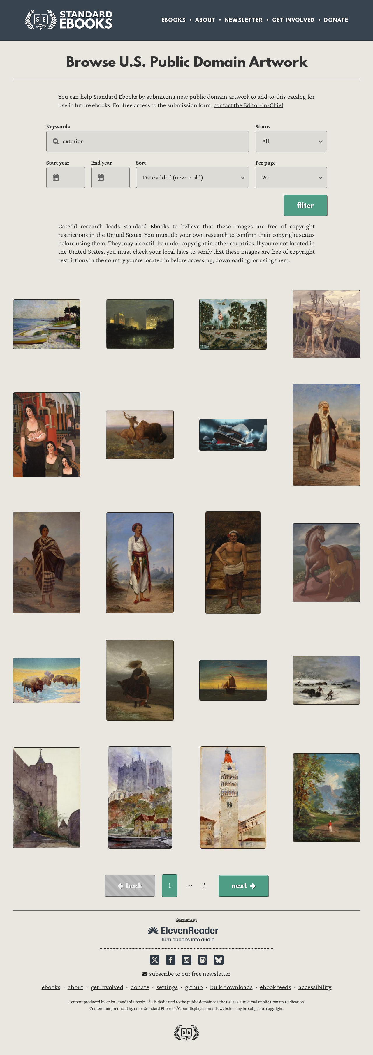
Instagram (186, 960)
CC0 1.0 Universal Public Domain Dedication (265, 1002)
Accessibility (315, 987)
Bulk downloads (231, 987)
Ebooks (173, 20)
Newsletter (244, 20)
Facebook (170, 960)
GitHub (194, 987)
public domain (199, 1002)
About (205, 20)
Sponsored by (186, 920)
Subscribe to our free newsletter (190, 974)
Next (239, 885)
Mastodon (202, 960)
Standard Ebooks (68, 20)
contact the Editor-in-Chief (248, 105)
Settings (167, 987)
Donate (336, 20)
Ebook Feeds (275, 987)
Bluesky (219, 960)
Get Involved (293, 20)
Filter (305, 205)
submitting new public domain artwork (198, 97)
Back (134, 885)
